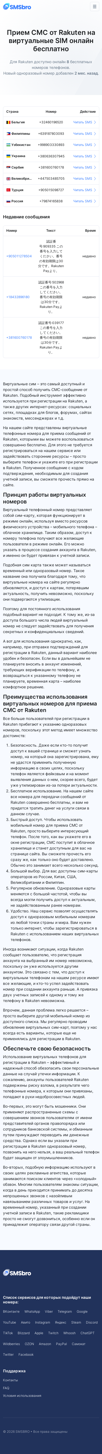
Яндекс (60, 1322)
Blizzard (24, 1333)
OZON (29, 1344)
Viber (49, 1311)
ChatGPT (88, 1333)
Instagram (42, 1322)
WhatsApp (32, 1311)
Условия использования (22, 1396)
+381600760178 (19, 337)
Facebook (25, 1354)
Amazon (45, 1344)
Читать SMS (84, 122)
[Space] (17, 1272)
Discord (92, 1322)
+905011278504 (19, 256)
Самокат (78, 1344)
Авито (25, 1322)
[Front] (17, 6)
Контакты (10, 1380)
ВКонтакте (11, 1311)
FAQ (6, 1388)
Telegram (65, 1311)
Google (82, 1311)
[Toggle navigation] (94, 6)
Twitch (53, 1333)
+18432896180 (18, 297)
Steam (76, 1322)
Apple (39, 1333)
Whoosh (69, 1333)
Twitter (8, 1354)
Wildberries (11, 1344)
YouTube (9, 1322)
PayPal (61, 1344)
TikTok (8, 1333)
